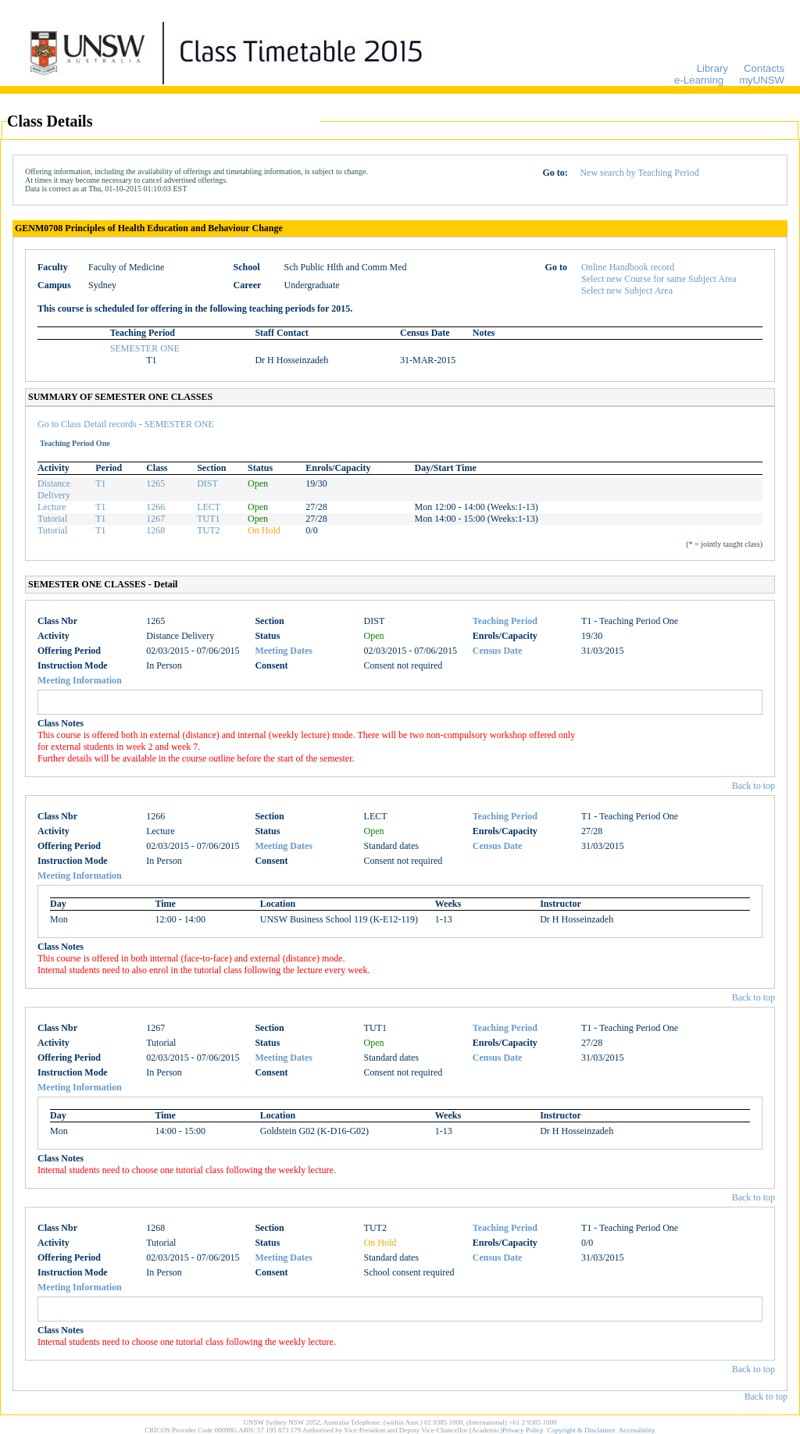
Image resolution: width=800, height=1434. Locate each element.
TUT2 (208, 530)
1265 (155, 483)
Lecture (52, 506)
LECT (208, 506)
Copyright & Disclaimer (581, 1430)
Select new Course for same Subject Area (659, 278)
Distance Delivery (54, 489)
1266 (155, 506)
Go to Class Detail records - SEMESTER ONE (126, 424)
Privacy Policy (523, 1430)
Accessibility (637, 1430)
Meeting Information (80, 680)
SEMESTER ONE (145, 348)
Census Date (498, 650)
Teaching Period (505, 620)
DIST (207, 483)
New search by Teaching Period (639, 172)
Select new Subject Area (627, 290)
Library (712, 68)
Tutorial (52, 518)
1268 (155, 530)
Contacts (764, 68)
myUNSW (761, 80)
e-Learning (698, 80)
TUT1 (208, 518)
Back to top (753, 785)
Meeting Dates (283, 650)
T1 (100, 483)
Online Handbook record (627, 267)
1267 (155, 518)
